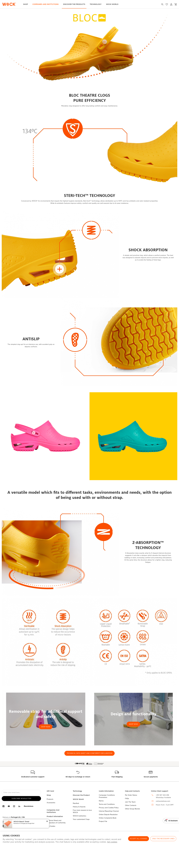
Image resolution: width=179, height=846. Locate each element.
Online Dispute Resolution (108, 814)
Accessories (51, 802)
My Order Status (131, 795)
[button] (47, 821)
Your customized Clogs (81, 819)
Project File (103, 821)
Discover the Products (74, 4)
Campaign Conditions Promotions (107, 796)
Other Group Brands (132, 809)
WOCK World (112, 4)
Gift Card (50, 791)
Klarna (101, 801)
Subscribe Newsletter (21, 798)
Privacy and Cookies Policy (109, 808)
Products (50, 799)
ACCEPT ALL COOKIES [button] (138, 838)
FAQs (127, 798)
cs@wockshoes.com (163, 801)
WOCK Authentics (79, 816)
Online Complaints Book (107, 818)
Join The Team (130, 802)
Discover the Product (81, 795)
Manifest (76, 803)
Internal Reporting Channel (109, 811)
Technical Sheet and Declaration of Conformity (56, 822)
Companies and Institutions (45, 4)
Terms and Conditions (107, 804)
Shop (25, 4)
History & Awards (79, 807)
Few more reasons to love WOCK (82, 811)
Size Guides (51, 826)
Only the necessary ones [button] (163, 838)
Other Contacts (130, 805)
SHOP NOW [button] (45, 727)
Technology (95, 4)
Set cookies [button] (112, 842)
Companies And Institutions (53, 811)
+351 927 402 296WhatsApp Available (163, 796)
